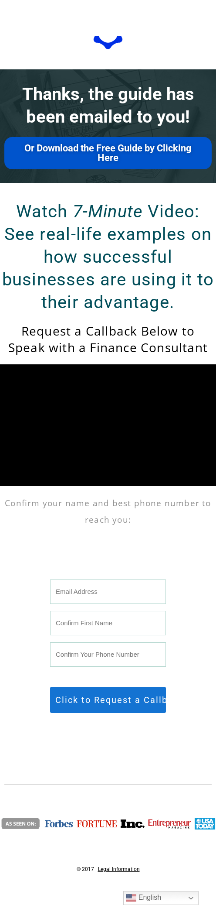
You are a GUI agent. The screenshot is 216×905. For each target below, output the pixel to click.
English (143, 898)
